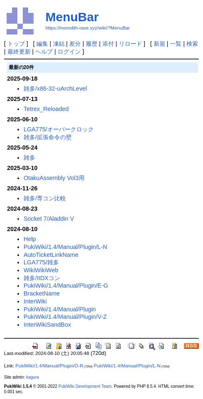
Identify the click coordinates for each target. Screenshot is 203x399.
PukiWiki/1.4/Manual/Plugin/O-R (49, 365)
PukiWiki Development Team (84, 386)
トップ (16, 43)
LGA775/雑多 (41, 262)
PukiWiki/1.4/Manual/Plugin (60, 309)
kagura (32, 377)
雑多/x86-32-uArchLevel (55, 88)
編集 (42, 43)
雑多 (29, 157)
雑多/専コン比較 (45, 198)
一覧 (175, 43)
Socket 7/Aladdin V (49, 218)
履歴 (91, 43)
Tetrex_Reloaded (46, 109)
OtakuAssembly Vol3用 (54, 178)
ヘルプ (44, 51)
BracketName (42, 293)
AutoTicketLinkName (51, 254)
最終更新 (19, 51)
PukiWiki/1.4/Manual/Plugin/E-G (66, 285)
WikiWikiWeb (41, 270)
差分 (75, 43)
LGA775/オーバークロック (59, 129)
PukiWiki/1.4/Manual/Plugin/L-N (65, 247)
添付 (108, 43)
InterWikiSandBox (47, 324)
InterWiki (35, 301)
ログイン (69, 51)
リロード (130, 43)
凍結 (59, 43)
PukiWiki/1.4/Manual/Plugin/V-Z (65, 316)
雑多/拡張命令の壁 (48, 137)
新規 (159, 43)
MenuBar (72, 17)
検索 (192, 43)
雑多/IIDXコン (42, 278)
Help (30, 239)
